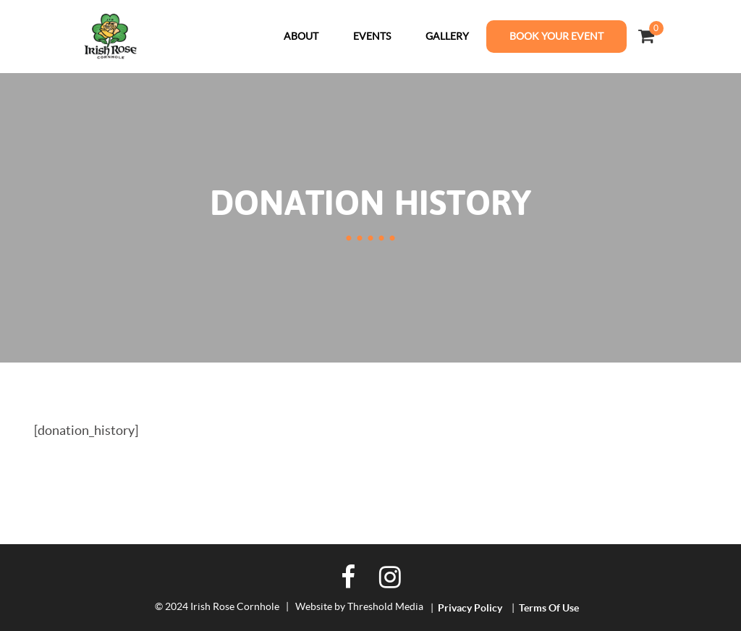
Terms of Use (549, 608)
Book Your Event (556, 36)
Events (372, 36)
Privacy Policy (470, 608)
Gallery (447, 36)
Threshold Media (385, 606)
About (301, 36)
